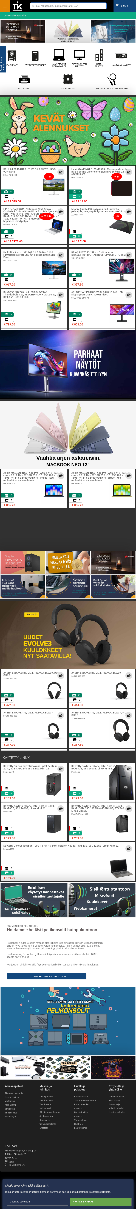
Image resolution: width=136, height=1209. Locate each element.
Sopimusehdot (46, 1116)
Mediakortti (10, 1105)
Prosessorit (68, 81)
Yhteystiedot (11, 1113)
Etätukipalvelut (81, 1096)
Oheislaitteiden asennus (81, 1114)
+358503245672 (15, 1165)
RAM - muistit (99, 58)
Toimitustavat (46, 1100)
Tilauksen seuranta (14, 1093)
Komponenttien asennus (81, 1106)
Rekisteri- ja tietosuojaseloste (47, 1122)
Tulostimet (24, 81)
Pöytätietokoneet (35, 58)
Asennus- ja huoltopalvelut (112, 81)
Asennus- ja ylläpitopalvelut (116, 1106)
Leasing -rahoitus (117, 1112)
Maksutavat (45, 1108)
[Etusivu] (17, 10)
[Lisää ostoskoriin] (60, 172)
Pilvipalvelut (115, 1100)
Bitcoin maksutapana (49, 1112)
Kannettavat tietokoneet (59, 58)
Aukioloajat (10, 1116)
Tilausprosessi (46, 1096)
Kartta (10, 1161)
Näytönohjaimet (121, 58)
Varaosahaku (80, 1120)
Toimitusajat (45, 1104)
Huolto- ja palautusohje (80, 1126)
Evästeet (43, 1128)
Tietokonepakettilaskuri (85, 1100)
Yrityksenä (10, 1109)
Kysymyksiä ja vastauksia (12, 1099)
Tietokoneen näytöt (79, 58)
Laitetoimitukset (116, 1096)
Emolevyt (11, 58)
